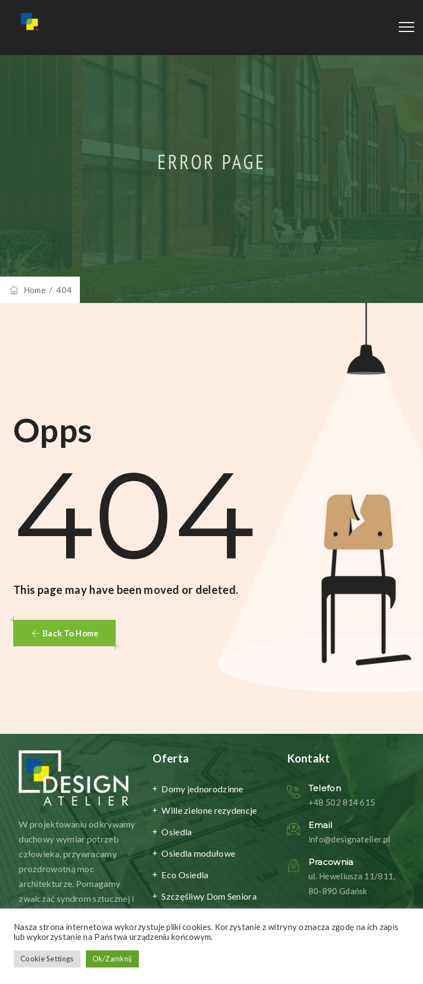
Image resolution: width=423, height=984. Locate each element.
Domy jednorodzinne (202, 788)
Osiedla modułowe (198, 853)
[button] (64, 633)
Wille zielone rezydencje (209, 810)
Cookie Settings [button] (47, 958)
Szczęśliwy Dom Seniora (209, 896)
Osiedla (176, 831)
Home (27, 290)
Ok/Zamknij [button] (112, 958)
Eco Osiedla (184, 874)
